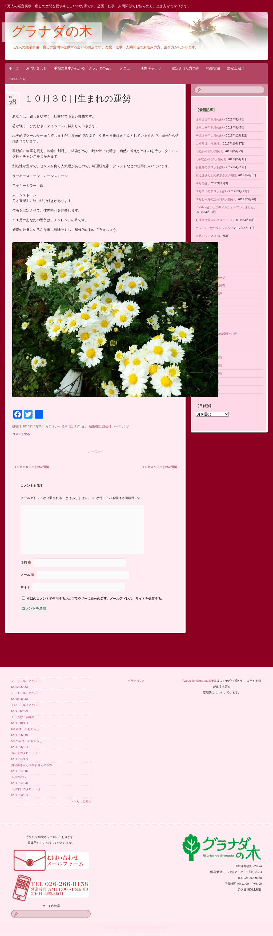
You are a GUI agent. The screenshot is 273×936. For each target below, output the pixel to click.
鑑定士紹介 (235, 68)
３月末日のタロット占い (212, 191)
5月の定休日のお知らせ (211, 159)
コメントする (21, 434)
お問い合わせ (36, 68)
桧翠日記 (67, 426)
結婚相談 (95, 426)
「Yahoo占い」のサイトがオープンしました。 (226, 207)
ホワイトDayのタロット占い (214, 227)
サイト (25, 587)
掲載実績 (213, 68)
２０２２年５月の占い (210, 119)
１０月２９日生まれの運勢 (29, 467)
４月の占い (203, 183)
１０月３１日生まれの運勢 (161, 467)
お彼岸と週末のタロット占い (215, 219)
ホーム (14, 68)
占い (84, 426)
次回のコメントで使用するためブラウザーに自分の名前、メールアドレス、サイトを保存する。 (95, 598)
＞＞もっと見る (81, 801)
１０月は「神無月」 (209, 143)
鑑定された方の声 (185, 68)
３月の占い (203, 235)
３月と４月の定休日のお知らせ (216, 199)
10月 (12, 98)
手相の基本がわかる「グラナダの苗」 (83, 68)
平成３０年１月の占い (210, 135)
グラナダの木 (52, 32)
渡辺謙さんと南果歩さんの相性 (216, 175)
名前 (26, 562)
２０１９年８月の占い (210, 127)
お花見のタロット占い (210, 167)
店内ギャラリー (152, 68)
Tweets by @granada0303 (199, 680)
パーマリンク (121, 426)
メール (27, 575)
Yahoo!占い (17, 79)
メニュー (127, 68)
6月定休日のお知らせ (210, 151)
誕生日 (106, 426)
